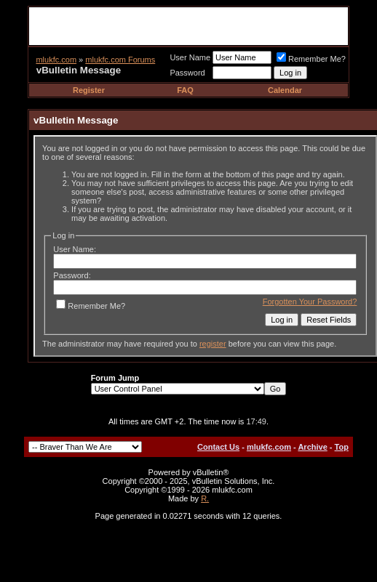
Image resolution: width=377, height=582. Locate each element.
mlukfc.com (56, 59)
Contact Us (218, 446)
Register (89, 90)
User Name (190, 57)
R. (205, 498)
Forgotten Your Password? (310, 301)
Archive (312, 446)
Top (342, 446)
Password (187, 72)
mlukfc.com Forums (120, 59)
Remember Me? (311, 58)
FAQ (185, 90)
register (212, 343)
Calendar (285, 90)
